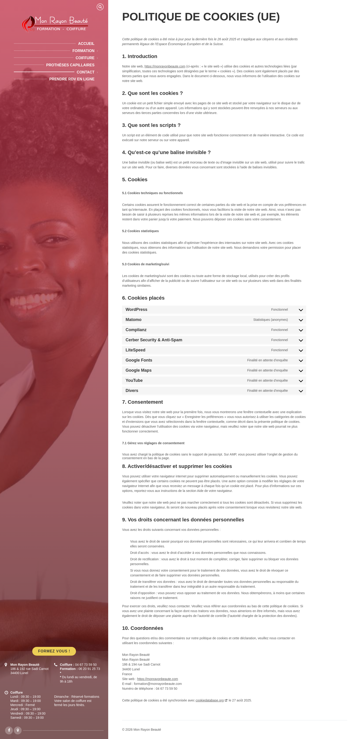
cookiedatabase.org (209, 700)
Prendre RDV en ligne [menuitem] (71, 79)
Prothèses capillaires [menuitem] (70, 65)
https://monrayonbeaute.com (165, 66)
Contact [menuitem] (85, 72)
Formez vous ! (54, 651)
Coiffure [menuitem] (85, 58)
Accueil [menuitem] (86, 44)
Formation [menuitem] (84, 51)
